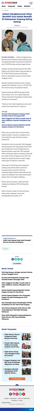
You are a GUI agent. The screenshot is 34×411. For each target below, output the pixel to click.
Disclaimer (14, 400)
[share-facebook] (12, 259)
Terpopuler (11, 6)
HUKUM (5, 248)
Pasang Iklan (13, 398)
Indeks (19, 6)
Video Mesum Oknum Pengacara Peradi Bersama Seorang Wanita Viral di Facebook (12, 336)
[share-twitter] (15, 259)
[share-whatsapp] (18, 259)
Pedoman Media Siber (24, 398)
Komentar (17, 263)
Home (4, 6)
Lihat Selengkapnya (17, 378)
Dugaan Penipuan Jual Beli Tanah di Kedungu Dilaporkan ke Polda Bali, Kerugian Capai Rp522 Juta (12, 362)
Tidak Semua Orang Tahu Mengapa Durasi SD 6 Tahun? (12, 353)
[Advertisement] (17, 215)
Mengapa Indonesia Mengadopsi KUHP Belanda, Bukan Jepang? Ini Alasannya (12, 371)
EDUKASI (27, 6)
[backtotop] (17, 385)
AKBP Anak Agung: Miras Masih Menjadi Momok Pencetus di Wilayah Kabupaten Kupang (17, 241)
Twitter (21, 395)
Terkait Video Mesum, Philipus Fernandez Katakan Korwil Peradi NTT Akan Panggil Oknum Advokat (12, 345)
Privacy (20, 400)
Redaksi (6, 398)
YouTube (25, 395)
